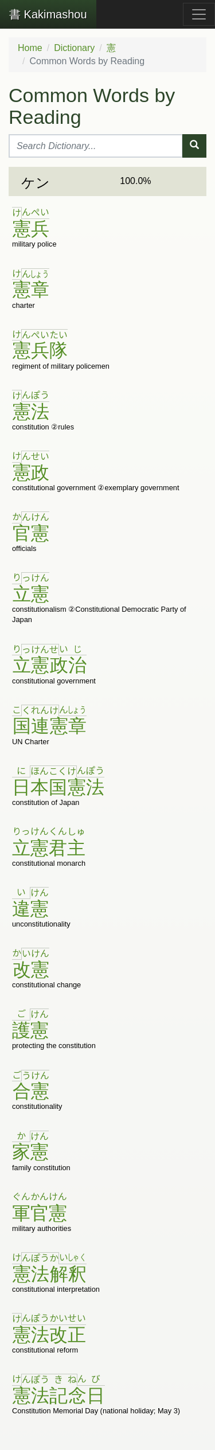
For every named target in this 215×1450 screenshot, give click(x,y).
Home (30, 48)
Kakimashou (48, 14)
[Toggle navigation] (199, 14)
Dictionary (74, 48)
